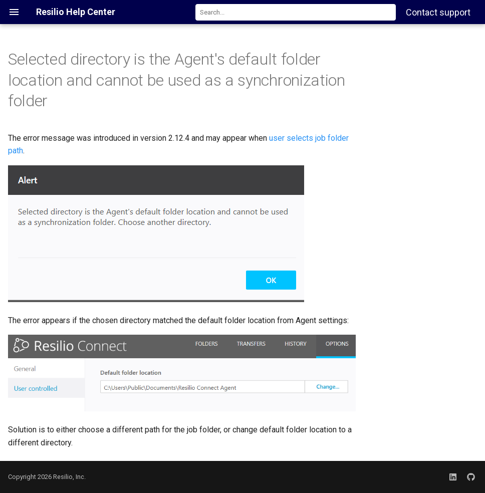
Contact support (438, 12)
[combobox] (295, 12)
